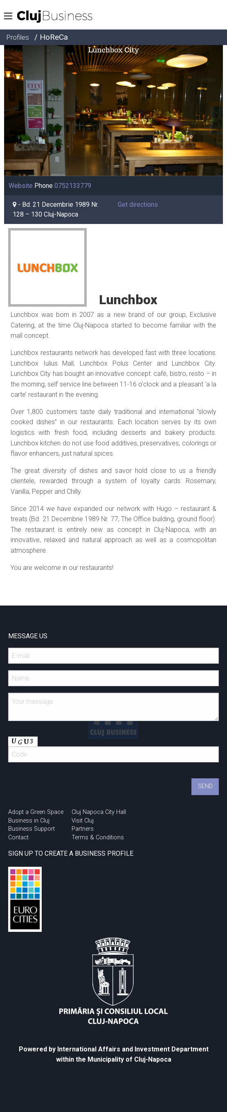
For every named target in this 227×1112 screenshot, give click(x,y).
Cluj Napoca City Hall (99, 812)
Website (21, 186)
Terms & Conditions (98, 837)
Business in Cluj (28, 820)
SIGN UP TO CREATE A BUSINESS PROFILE (70, 853)
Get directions (138, 204)
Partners (83, 828)
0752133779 (72, 186)
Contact (18, 837)
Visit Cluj (83, 820)
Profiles (17, 37)
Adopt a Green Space (35, 812)
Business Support (31, 828)
